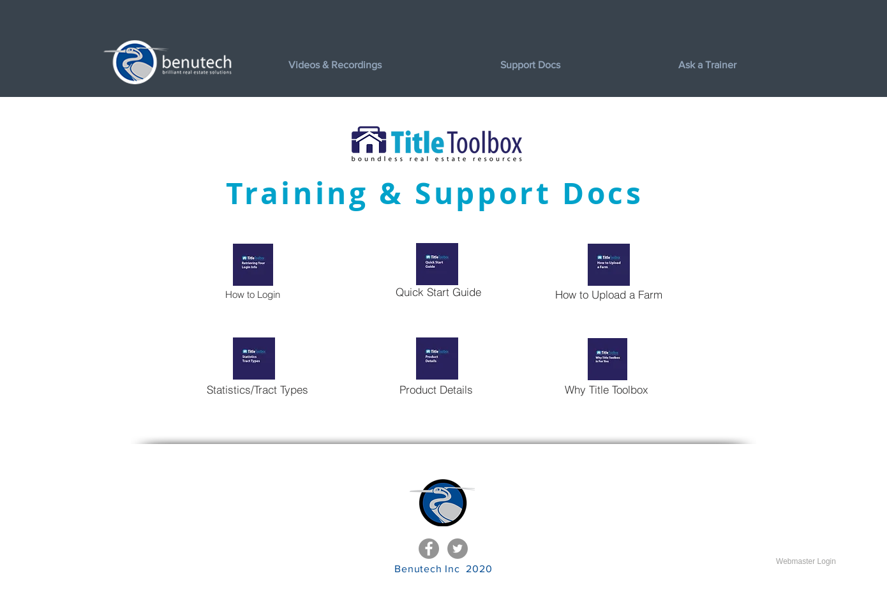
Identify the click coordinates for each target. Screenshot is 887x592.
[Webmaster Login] (806, 561)
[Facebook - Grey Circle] (429, 548)
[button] (580, 65)
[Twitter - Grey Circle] (457, 548)
